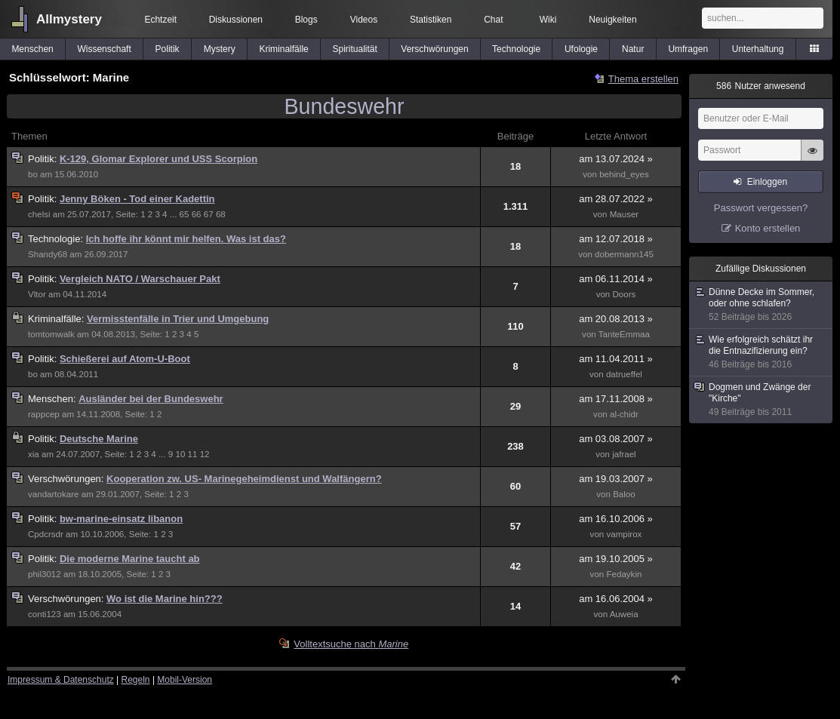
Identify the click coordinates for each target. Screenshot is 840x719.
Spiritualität (354, 49)
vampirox (624, 534)
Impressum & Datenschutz (61, 679)
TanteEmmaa (624, 334)
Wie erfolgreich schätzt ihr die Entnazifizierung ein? (761, 352)
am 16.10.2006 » (616, 518)
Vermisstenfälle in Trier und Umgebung (178, 318)
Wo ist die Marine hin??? (164, 598)
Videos (363, 19)
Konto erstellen (768, 228)
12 (205, 454)
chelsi (39, 214)
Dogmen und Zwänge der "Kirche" (761, 400)
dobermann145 (624, 254)
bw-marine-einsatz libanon (121, 518)
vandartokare (53, 494)
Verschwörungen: (67, 478)
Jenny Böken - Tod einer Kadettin (137, 198)
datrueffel (624, 374)
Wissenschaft (104, 49)
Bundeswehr (345, 106)
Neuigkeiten (612, 19)
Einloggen (767, 182)
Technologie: (57, 238)
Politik (167, 49)
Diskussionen (236, 19)
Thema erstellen (643, 78)
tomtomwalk (51, 334)
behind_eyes (624, 174)
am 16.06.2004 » (616, 598)
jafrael (624, 454)
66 (197, 214)
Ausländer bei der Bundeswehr (150, 398)
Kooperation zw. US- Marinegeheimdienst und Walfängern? (244, 478)
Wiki (548, 19)
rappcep (44, 414)
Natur (633, 49)
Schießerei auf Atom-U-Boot (125, 358)
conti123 (44, 614)
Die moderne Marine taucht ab (130, 558)
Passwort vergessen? (761, 208)
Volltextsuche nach (351, 644)
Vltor (37, 294)
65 (184, 214)
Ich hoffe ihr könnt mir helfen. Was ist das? (186, 238)
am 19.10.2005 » (616, 558)
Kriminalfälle (283, 49)
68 (221, 214)
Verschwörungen (434, 49)
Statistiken (430, 19)
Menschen (32, 49)
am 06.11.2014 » (616, 278)
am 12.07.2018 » (616, 238)
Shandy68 (47, 254)
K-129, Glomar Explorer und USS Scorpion (158, 158)
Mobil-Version (184, 679)
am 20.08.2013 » (616, 318)
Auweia (624, 614)
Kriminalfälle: (57, 318)
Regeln (136, 679)
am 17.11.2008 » (616, 398)
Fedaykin (624, 574)
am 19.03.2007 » (616, 478)
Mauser (624, 214)
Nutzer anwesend (760, 86)
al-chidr (624, 414)
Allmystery (69, 19)
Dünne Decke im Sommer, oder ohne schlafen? (761, 305)
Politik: (44, 158)
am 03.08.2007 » (616, 438)
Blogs (306, 19)
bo (33, 174)
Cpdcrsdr (45, 534)
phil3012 (44, 574)
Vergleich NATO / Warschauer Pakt (140, 278)
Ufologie (581, 49)
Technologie (516, 49)
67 (209, 214)
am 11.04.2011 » (616, 358)
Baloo (624, 494)
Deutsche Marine (99, 438)
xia (33, 454)
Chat (493, 19)
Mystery (219, 49)
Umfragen (688, 49)
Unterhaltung (758, 49)
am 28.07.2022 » (616, 198)
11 (193, 454)
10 (180, 454)
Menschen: (53, 398)
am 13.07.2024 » (616, 158)
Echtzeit (160, 19)
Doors (624, 294)
